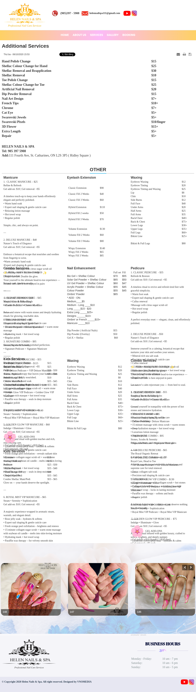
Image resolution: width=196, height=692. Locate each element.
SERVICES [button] (96, 35)
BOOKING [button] (128, 35)
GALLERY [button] (113, 35)
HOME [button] (65, 35)
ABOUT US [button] (79, 35)
